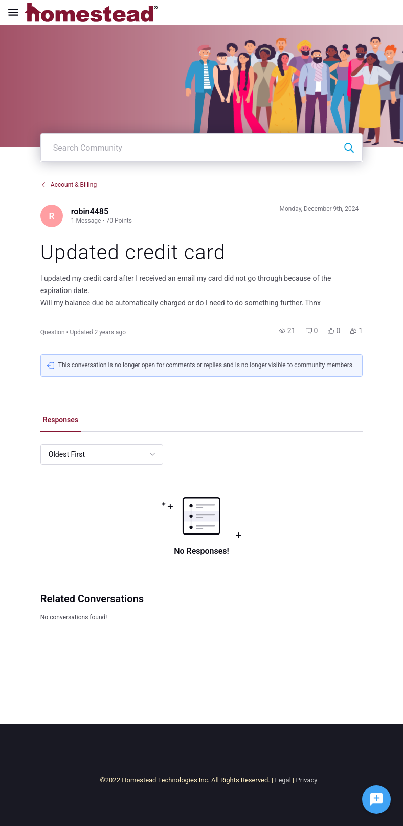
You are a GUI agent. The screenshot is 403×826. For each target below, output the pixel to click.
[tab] (60, 420)
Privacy (306, 780)
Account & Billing (68, 184)
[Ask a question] (376, 799)
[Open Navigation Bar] (16, 12)
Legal (282, 780)
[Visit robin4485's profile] (51, 216)
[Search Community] (349, 147)
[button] (287, 331)
